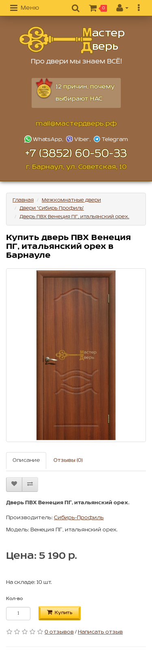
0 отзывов (59, 632)
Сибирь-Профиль (79, 518)
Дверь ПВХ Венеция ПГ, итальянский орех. (74, 216)
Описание (26, 460)
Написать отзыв (100, 632)
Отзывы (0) (68, 460)
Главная (23, 200)
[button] (24, 8)
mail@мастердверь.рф (76, 124)
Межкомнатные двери (71, 200)
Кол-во (14, 598)
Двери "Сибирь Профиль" (51, 208)
